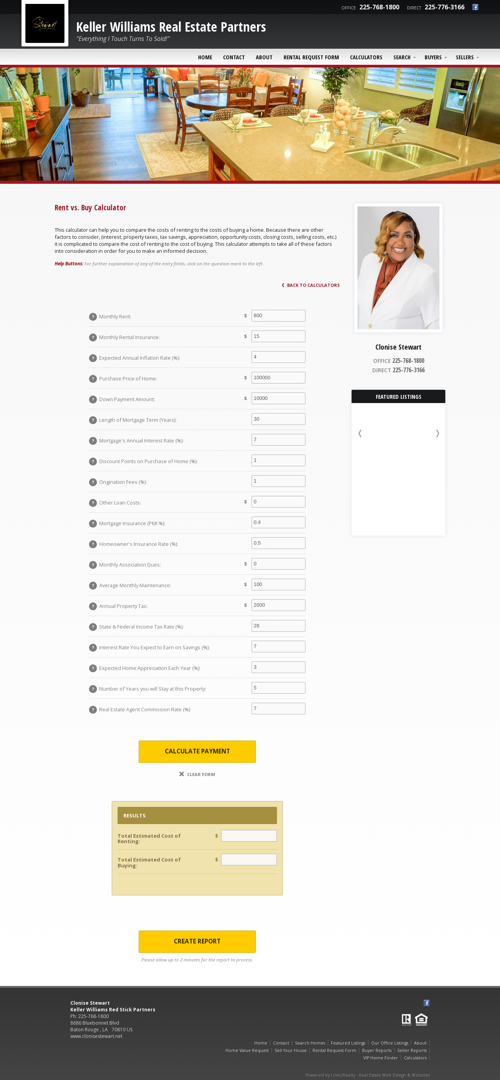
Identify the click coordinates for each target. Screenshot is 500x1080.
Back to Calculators (311, 285)
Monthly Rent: (110, 317)
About (264, 57)
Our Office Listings (389, 1043)
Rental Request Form (311, 57)
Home (205, 57)
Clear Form (197, 774)
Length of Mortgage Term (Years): (133, 420)
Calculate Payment (197, 751)
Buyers (433, 57)
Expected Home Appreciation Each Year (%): (144, 668)
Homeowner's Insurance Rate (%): (133, 544)
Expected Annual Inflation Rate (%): (134, 358)
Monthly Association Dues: (125, 565)
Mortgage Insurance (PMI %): (127, 524)
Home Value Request (247, 1050)
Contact (234, 57)
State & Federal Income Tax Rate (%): (136, 627)
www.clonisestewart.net (96, 1036)
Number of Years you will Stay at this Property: (147, 689)
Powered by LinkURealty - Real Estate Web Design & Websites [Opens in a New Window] (367, 1075)
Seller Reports (412, 1050)
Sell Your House (291, 1050)
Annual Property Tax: (118, 606)
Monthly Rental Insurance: (124, 337)
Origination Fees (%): (118, 482)
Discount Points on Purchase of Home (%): (143, 461)
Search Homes (310, 1043)
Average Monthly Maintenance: (130, 586)
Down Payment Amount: (122, 399)
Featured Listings (348, 1043)
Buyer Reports (376, 1050)
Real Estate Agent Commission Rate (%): (140, 710)
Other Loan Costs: (115, 503)
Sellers (465, 57)
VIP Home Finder (380, 1057)
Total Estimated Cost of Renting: (149, 838)
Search (402, 57)
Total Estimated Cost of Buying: (149, 862)
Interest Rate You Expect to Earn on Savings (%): (149, 648)
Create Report (197, 941)
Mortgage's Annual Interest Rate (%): (136, 441)
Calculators (366, 57)
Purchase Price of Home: (123, 379)
